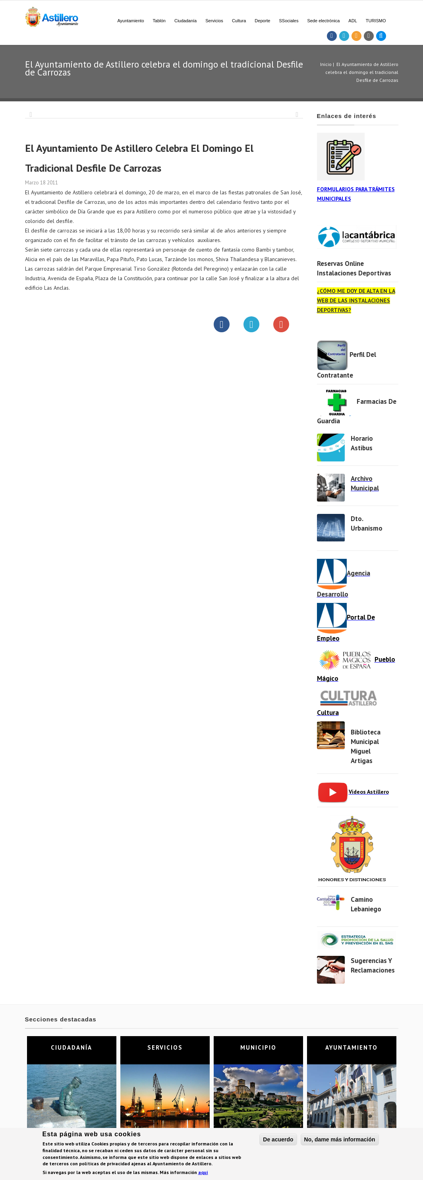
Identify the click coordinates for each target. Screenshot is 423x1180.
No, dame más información (339, 1140)
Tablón (159, 20)
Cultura (239, 20)
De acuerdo (278, 1140)
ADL (352, 20)
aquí (203, 1173)
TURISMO (376, 20)
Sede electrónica (323, 20)
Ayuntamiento (130, 20)
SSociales (288, 20)
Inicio (326, 64)
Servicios (214, 20)
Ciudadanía (185, 20)
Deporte (262, 20)
